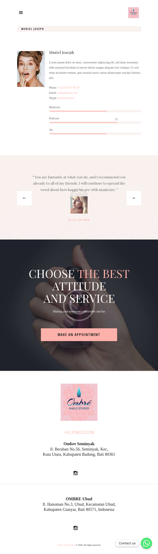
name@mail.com (67, 92)
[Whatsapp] (146, 543)
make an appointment (79, 334)
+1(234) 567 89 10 (69, 87)
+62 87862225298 (79, 432)
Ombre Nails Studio (66, 545)
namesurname (66, 98)
